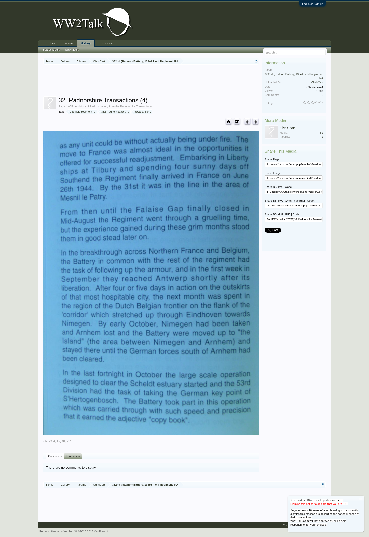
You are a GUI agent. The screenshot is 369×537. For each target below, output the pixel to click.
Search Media (51, 49)
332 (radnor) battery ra (114, 111)
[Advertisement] (151, 81)
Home (52, 43)
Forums (68, 43)
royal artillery (142, 111)
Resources (105, 43)
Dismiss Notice (360, 499)
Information (73, 456)
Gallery (86, 43)
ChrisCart (49, 441)
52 (321, 132)
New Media (72, 49)
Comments (55, 456)
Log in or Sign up (312, 3)
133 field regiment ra (81, 111)
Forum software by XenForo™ (74, 531)
